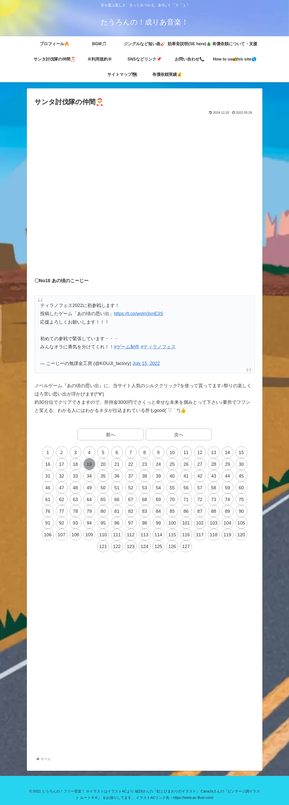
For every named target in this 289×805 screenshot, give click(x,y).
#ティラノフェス (158, 346)
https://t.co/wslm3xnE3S (138, 313)
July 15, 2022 (146, 363)
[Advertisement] (145, 130)
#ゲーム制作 (127, 346)
